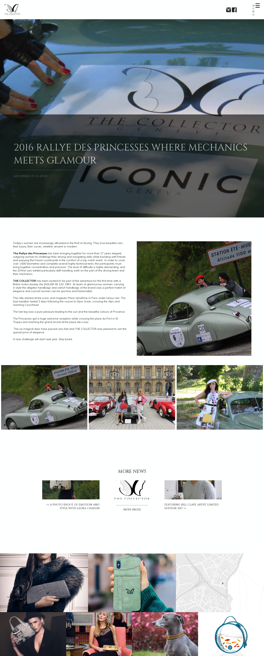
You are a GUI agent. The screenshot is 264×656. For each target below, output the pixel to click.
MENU (254, 10)
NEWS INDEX (132, 509)
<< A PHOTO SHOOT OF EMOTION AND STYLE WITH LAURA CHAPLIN (73, 506)
